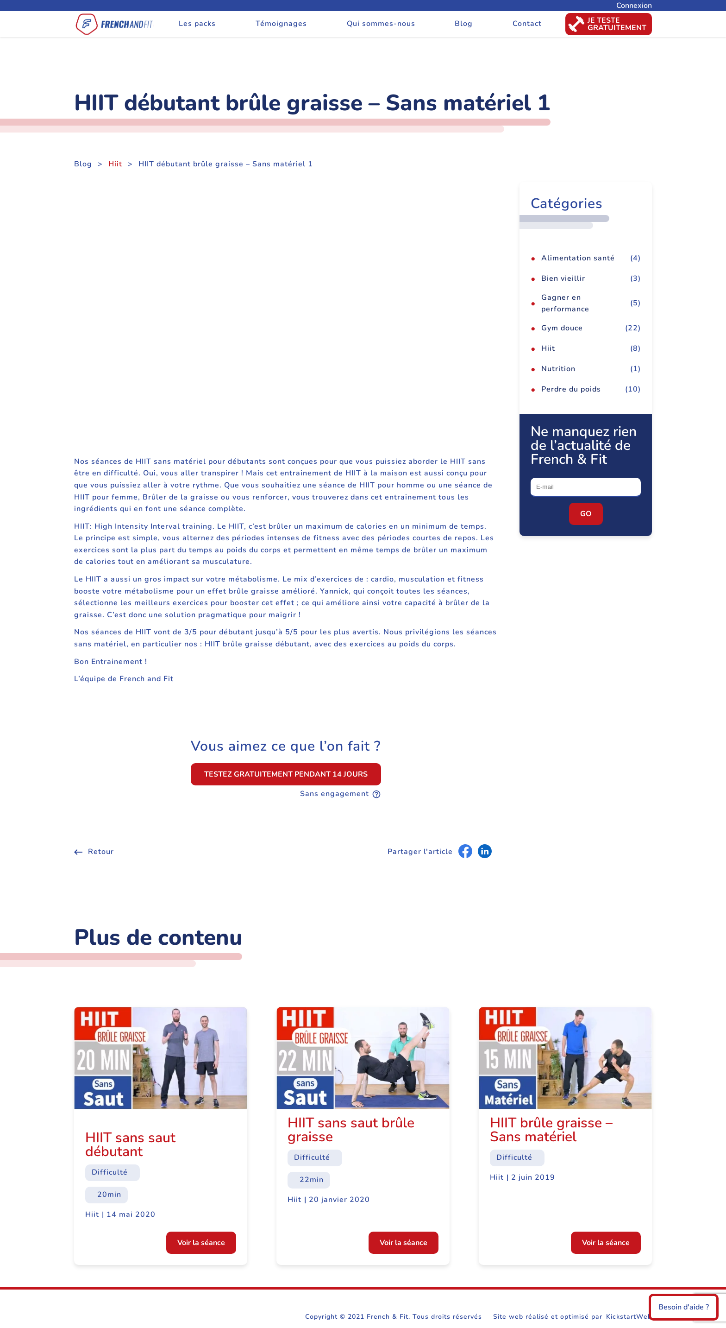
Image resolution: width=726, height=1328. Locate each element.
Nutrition (558, 369)
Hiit (115, 164)
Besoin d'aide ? (683, 1307)
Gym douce (562, 328)
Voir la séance (201, 1243)
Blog (464, 24)
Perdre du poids (571, 389)
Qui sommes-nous (381, 24)
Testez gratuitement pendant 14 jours (286, 774)
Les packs (197, 24)
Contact (527, 24)
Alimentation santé (578, 258)
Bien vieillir (563, 278)
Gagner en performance (565, 303)
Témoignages (281, 24)
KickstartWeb (629, 1316)
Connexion (634, 5)
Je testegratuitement (605, 24)
